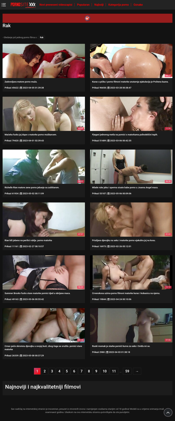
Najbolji (99, 4)
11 (114, 371)
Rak (41, 37)
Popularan (83, 4)
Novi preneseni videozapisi (56, 4)
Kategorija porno (118, 4)
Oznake (138, 4)
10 (105, 371)
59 (127, 371)
